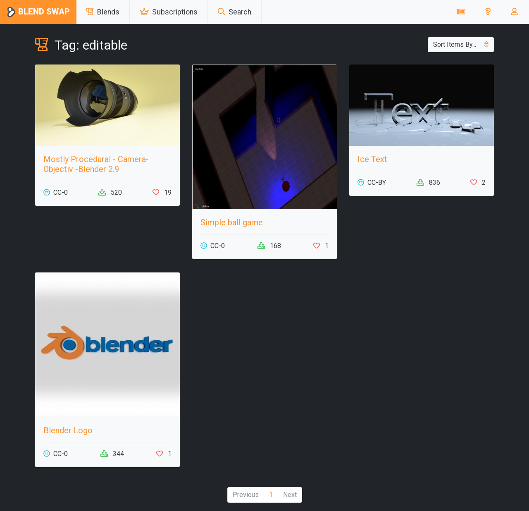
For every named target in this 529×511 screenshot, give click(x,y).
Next (290, 495)
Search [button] (234, 12)
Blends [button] (102, 12)
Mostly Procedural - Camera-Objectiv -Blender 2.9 (96, 164)
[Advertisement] (421, 330)
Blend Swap (38, 12)
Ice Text (372, 159)
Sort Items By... (460, 44)
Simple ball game (231, 222)
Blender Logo (68, 430)
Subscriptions (169, 12)
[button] (488, 12)
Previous (246, 495)
